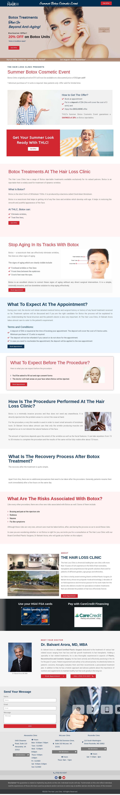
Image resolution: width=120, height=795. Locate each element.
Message (7, 714)
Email (6, 705)
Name (6, 698)
